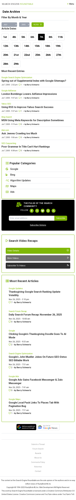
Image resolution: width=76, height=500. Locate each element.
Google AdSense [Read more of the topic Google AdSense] (8, 90)
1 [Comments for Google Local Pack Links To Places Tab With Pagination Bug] (11, 413)
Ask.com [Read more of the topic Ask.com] (5, 130)
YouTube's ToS (68, 494)
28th (5, 63)
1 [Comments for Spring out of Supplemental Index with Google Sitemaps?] (20, 85)
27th (58, 54)
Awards (38, 453)
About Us (38, 458)
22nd (27, 54)
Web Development (46, 487)
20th (5, 54)
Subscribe (60, 218)
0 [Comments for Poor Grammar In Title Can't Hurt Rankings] (20, 151)
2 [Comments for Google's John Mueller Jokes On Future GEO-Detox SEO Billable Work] (11, 367)
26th (48, 54)
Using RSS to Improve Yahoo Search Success (27, 107)
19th (58, 45)
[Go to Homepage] (17, 4)
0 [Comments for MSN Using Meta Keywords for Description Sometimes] (20, 124)
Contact (38, 471)
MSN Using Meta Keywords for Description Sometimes (32, 120)
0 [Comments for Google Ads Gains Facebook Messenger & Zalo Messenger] (11, 390)
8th (50, 37)
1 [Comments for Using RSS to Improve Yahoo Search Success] (20, 111)
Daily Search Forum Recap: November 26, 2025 (35, 314)
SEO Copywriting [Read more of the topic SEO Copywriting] (8, 143)
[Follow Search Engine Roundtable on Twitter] (37, 211)
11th (60, 37)
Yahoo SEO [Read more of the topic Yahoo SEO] (6, 104)
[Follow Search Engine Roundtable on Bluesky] (43, 211)
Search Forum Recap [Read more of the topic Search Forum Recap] (18, 311)
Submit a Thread (38, 444)
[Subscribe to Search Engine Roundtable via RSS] (54, 211)
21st (16, 54)
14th (26, 45)
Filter (38, 25)
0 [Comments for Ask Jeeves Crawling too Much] (20, 137)
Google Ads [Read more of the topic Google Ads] (14, 376)
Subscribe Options (38, 225)
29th (16, 63)
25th (37, 54)
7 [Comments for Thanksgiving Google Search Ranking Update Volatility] (11, 302)
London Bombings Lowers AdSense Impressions (29, 93)
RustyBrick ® (30, 487)
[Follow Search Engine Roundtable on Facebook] (32, 211)
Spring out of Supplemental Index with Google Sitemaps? (33, 80)
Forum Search (38, 449)
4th (14, 37)
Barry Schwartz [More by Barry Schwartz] (24, 302)
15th (37, 45)
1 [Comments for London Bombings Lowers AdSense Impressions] (20, 98)
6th (32, 37)
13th (16, 45)
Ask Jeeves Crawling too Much (19, 133)
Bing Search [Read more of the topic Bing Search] (6, 117)
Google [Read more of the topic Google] (12, 331)
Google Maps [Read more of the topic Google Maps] (14, 399)
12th (5, 45)
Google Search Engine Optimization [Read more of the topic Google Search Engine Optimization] (16, 77)
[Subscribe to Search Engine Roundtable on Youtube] (48, 211)
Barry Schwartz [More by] (33, 85)
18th (47, 45)
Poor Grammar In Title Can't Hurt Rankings (25, 146)
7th (41, 37)
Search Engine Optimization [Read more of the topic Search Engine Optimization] (21, 353)
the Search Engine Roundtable (25, 480)
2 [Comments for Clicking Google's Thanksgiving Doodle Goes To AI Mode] (11, 344)
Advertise (38, 467)
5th (23, 37)
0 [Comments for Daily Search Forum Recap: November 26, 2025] (11, 322)
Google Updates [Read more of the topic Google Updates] (16, 288)
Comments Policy (38, 462)
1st (5, 37)
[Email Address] (31, 218)
